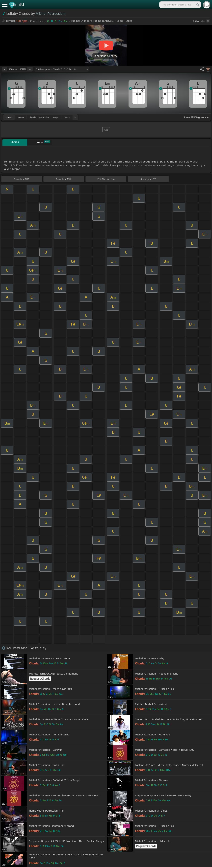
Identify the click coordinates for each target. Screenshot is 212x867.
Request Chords (40, 678)
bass (67, 117)
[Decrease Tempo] (4, 69)
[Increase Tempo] (30, 69)
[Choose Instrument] (75, 117)
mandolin (44, 117)
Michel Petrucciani (51, 13)
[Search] (198, 4)
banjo (55, 117)
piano (21, 117)
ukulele (32, 117)
